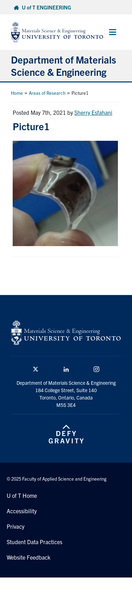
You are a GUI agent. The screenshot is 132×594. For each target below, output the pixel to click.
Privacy (15, 526)
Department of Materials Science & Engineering (63, 65)
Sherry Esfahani (93, 112)
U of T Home (22, 495)
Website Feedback (28, 557)
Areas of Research (47, 93)
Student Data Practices (34, 541)
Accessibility (22, 510)
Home (17, 93)
